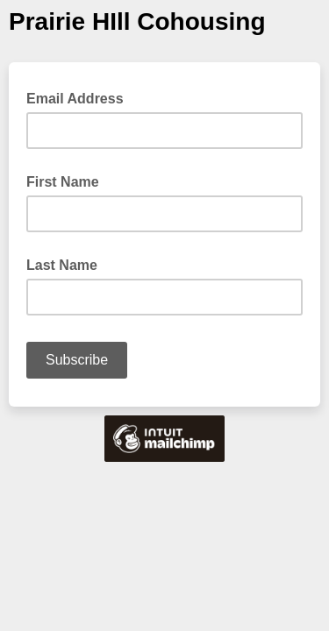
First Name (62, 181)
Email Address (80, 97)
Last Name (61, 265)
